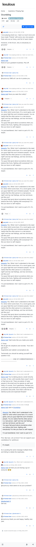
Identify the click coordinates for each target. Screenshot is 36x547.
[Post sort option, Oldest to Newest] (3, 27)
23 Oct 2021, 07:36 (19, 32)
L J (4, 465)
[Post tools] (33, 49)
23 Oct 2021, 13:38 (22, 58)
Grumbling (16, 407)
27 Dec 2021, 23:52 (22, 498)
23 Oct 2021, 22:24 (22, 91)
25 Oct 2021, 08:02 (22, 337)
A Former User (7, 58)
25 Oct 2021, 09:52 (22, 374)
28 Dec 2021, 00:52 (22, 516)
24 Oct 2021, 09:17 (19, 107)
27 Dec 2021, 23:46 (22, 483)
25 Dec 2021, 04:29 (15, 465)
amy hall (5, 32)
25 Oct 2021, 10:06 (22, 404)
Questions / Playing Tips (16, 18)
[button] (2, 544)
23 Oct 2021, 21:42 (22, 75)
